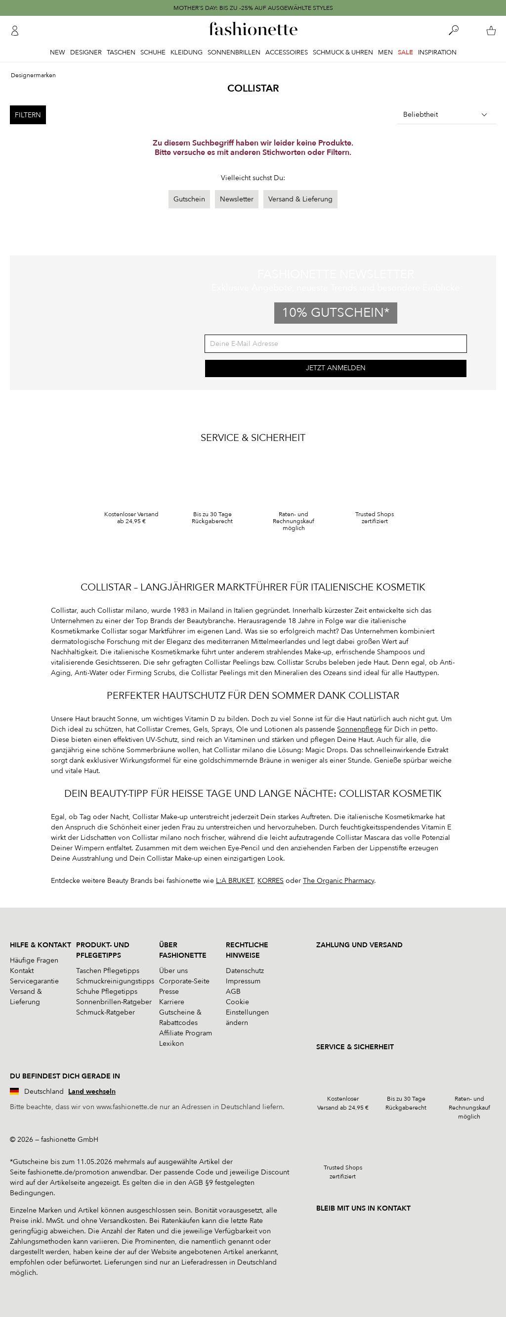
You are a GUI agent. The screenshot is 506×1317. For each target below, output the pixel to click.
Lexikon (171, 1043)
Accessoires (286, 52)
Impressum (243, 981)
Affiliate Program (185, 1033)
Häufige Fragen (34, 960)
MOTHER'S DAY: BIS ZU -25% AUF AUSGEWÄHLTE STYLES (253, 8)
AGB (233, 991)
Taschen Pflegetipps (107, 971)
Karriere (171, 1002)
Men (385, 52)
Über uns (173, 971)
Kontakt (22, 971)
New (57, 52)
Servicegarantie (34, 981)
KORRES (270, 880)
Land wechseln (92, 1091)
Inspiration (437, 52)
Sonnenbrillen (234, 52)
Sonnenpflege (359, 729)
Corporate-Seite (184, 981)
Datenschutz (245, 971)
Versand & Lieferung (300, 199)
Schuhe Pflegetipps (106, 991)
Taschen (121, 52)
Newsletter (236, 199)
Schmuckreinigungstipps (115, 981)
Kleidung (186, 52)
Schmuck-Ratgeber (105, 1012)
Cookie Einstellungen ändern (247, 1012)
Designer (86, 52)
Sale (405, 52)
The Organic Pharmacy (338, 880)
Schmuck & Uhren (343, 52)
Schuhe (153, 52)
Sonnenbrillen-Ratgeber (114, 1002)
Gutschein (189, 199)
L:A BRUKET (234, 880)
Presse (169, 991)
